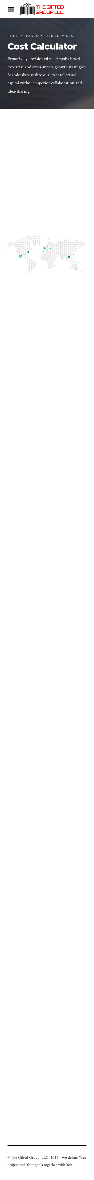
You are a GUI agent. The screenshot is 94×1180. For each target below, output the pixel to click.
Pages (32, 36)
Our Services (59, 36)
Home (13, 36)
